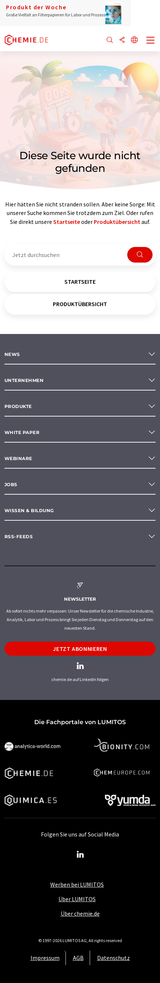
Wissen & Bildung (29, 510)
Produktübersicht (117, 221)
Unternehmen (24, 380)
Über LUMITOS (77, 899)
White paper (21, 432)
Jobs (10, 484)
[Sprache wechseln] (134, 40)
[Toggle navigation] (151, 41)
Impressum (45, 957)
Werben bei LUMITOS (77, 884)
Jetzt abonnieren (80, 648)
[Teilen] (122, 40)
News (12, 354)
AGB (78, 957)
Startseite (66, 221)
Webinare (18, 458)
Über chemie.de (80, 913)
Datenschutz (113, 957)
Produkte (18, 406)
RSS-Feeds (18, 536)
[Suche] (110, 40)
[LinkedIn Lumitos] (80, 854)
